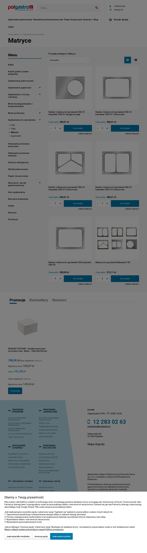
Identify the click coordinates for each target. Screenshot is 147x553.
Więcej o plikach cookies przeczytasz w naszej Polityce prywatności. (34, 529)
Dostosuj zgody (41, 536)
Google (24, 507)
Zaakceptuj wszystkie (61, 536)
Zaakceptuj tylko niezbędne (18, 536)
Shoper (31, 507)
